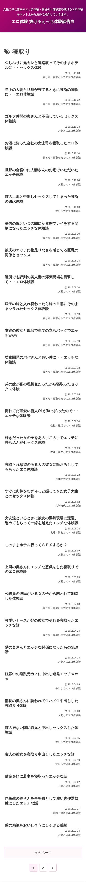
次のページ (43, 853)
